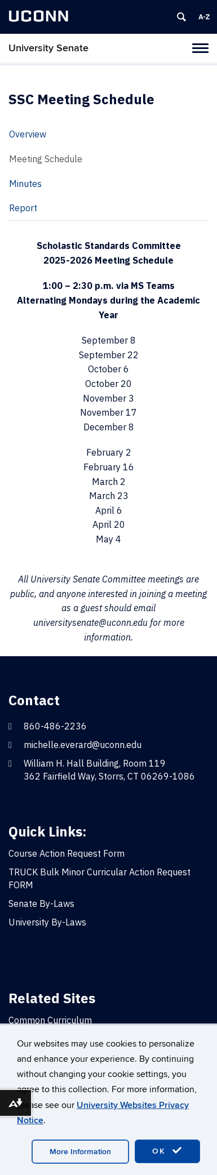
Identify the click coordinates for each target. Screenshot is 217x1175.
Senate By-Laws (41, 903)
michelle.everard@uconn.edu (82, 744)
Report (23, 207)
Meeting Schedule (45, 158)
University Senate (48, 48)
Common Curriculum (50, 1020)
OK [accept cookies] (167, 1151)
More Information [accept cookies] (80, 1151)
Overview (27, 134)
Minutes (25, 183)
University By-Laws (47, 922)
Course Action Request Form (66, 853)
